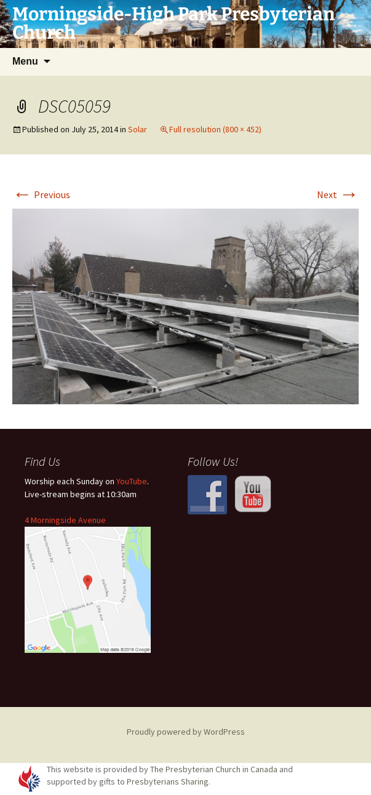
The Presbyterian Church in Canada (213, 769)
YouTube (131, 481)
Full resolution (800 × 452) (215, 129)
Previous (41, 194)
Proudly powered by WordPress (186, 731)
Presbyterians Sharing (168, 781)
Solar (137, 129)
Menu (25, 61)
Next (338, 194)
